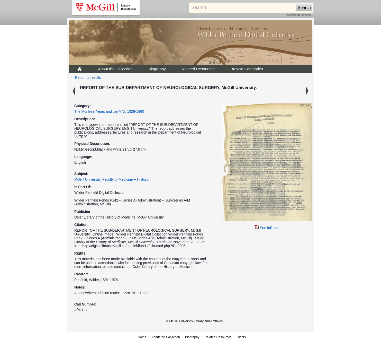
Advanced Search (298, 15)
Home (142, 337)
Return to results (88, 78)
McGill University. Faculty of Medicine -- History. (111, 179)
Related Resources (198, 69)
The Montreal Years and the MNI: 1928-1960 (109, 112)
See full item (267, 228)
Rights (241, 337)
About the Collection (115, 69)
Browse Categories (246, 69)
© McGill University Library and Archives (194, 321)
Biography (157, 69)
